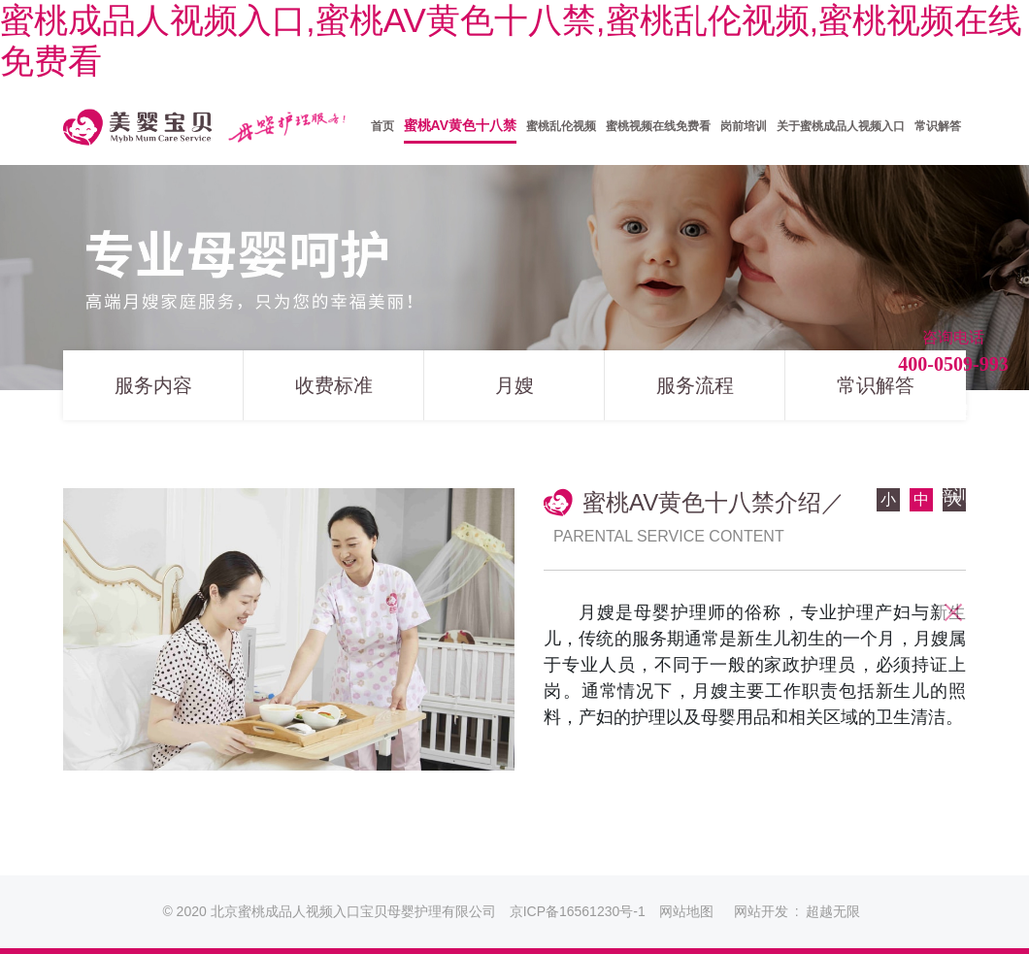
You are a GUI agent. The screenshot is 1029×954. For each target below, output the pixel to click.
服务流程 (695, 393)
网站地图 (686, 911)
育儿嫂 (953, 452)
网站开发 (761, 911)
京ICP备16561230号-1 (578, 911)
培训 (953, 495)
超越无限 (833, 911)
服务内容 (153, 393)
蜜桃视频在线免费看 (953, 550)
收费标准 (334, 393)
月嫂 (514, 393)
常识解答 (875, 393)
